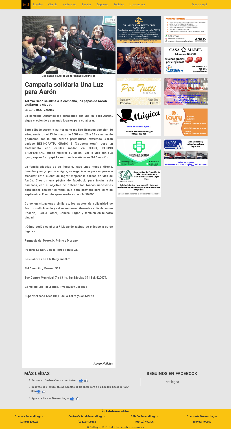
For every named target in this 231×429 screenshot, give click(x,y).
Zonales (86, 4)
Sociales (119, 4)
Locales (38, 4)
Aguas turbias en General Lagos (53, 398)
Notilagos (172, 382)
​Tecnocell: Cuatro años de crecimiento (57, 380)
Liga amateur (137, 4)
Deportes (102, 4)
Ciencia (52, 4)
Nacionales (69, 4)
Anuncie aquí (199, 4)
